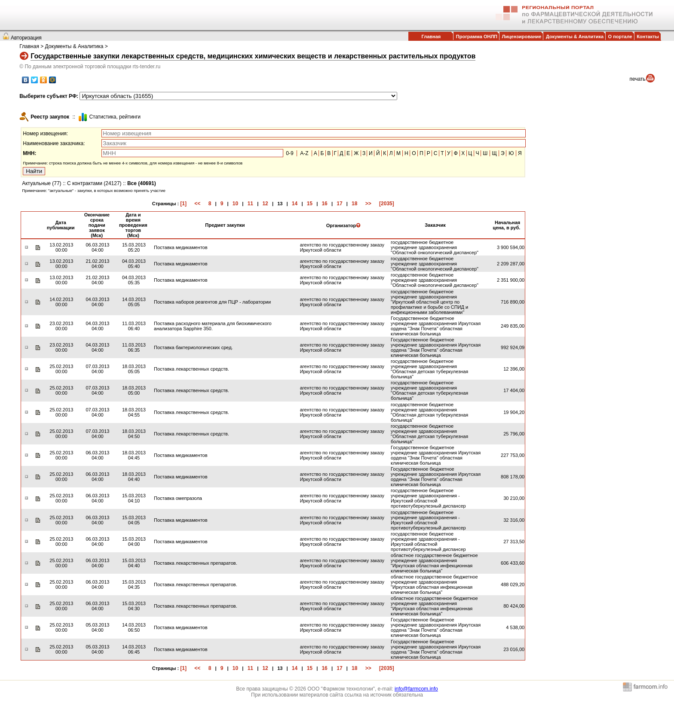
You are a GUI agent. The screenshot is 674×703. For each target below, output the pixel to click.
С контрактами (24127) (94, 183)
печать (638, 79)
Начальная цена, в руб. (506, 225)
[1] (183, 204)
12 (265, 204)
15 (309, 204)
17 (339, 204)
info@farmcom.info (416, 689)
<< (197, 204)
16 (324, 204)
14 (294, 204)
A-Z (304, 153)
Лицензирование (522, 36)
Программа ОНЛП (476, 36)
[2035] (386, 204)
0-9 (289, 153)
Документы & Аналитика (575, 36)
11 (250, 204)
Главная (431, 36)
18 (354, 204)
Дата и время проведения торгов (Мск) (133, 225)
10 (235, 204)
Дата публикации (61, 225)
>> (368, 204)
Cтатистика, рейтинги (115, 117)
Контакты (648, 36)
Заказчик (435, 225)
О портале (620, 36)
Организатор (343, 225)
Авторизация (26, 38)
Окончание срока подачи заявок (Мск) (97, 225)
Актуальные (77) (41, 183)
